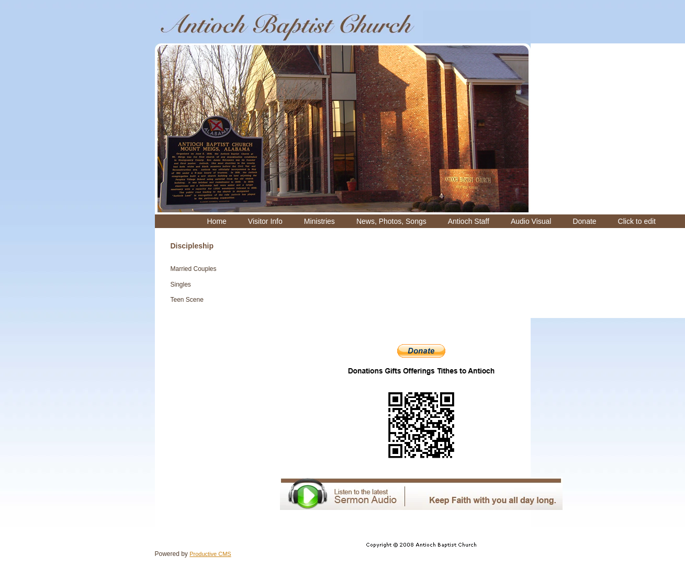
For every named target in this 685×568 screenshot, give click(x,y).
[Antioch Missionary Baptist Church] (289, 25)
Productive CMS (210, 554)
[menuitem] (217, 221)
